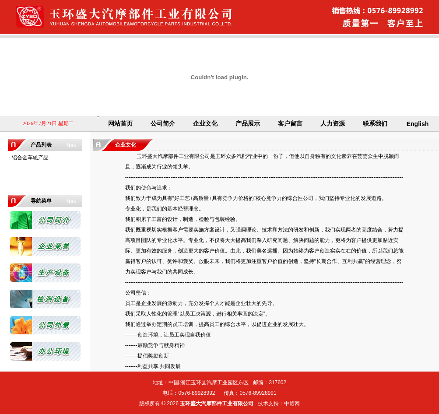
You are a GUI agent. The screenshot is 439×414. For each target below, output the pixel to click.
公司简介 (163, 123)
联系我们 (375, 123)
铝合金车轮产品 (30, 157)
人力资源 (332, 123)
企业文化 (205, 123)
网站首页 (120, 123)
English (418, 123)
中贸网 (292, 403)
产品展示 (247, 123)
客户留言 (290, 123)
